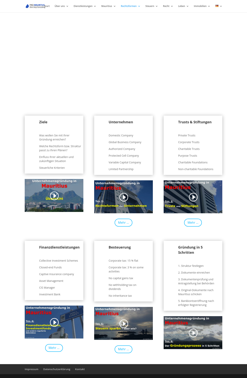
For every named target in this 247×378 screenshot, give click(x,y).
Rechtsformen (129, 6)
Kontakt (80, 369)
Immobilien (200, 6)
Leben (181, 6)
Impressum (31, 369)
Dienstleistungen (83, 6)
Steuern (149, 6)
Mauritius (106, 6)
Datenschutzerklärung (56, 369)
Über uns (60, 6)
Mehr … (123, 222)
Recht (166, 6)
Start (47, 6)
